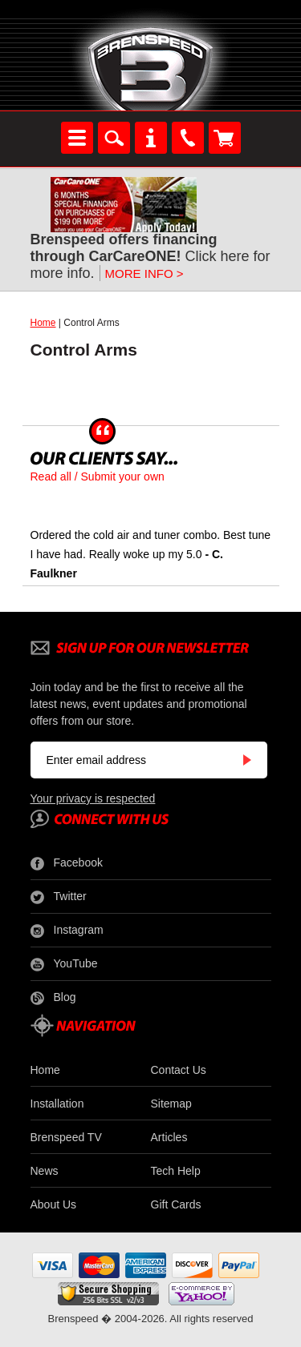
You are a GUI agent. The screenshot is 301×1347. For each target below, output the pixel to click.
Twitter (59, 897)
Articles (169, 1137)
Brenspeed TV (66, 1137)
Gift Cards (176, 1204)
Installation (57, 1103)
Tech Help (176, 1170)
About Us (54, 1204)
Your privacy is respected (93, 798)
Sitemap (171, 1103)
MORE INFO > (144, 273)
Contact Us (178, 1070)
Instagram (67, 930)
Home (43, 322)
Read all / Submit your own (98, 476)
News (45, 1170)
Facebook (67, 863)
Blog (53, 998)
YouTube (64, 964)
